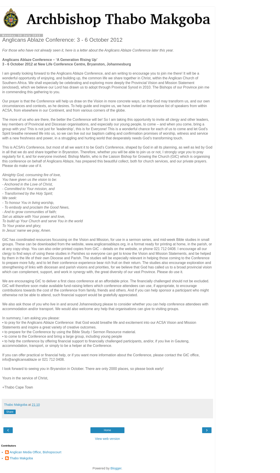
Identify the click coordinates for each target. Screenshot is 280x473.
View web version (107, 439)
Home (107, 430)
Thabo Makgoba (21, 458)
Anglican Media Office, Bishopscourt (35, 452)
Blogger (116, 468)
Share (9, 411)
